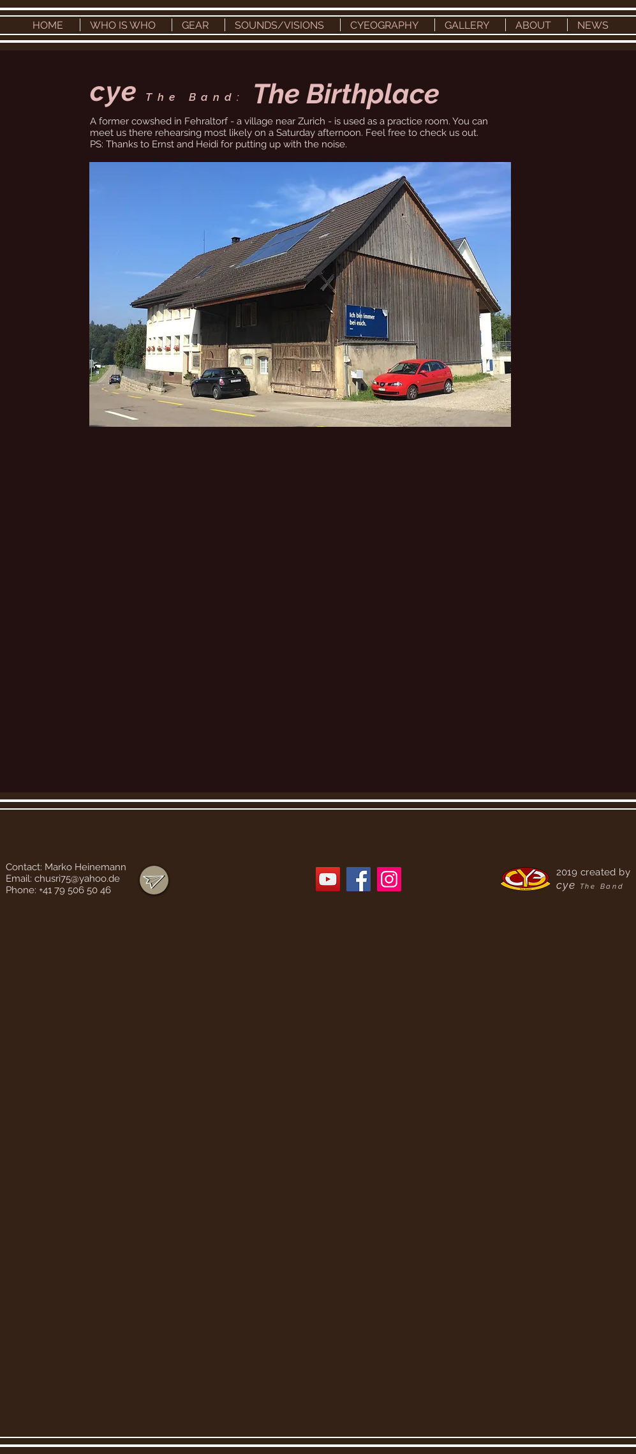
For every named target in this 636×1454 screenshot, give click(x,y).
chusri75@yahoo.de (77, 878)
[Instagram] (389, 879)
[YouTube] (328, 879)
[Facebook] (358, 879)
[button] (126, 25)
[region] (154, 880)
